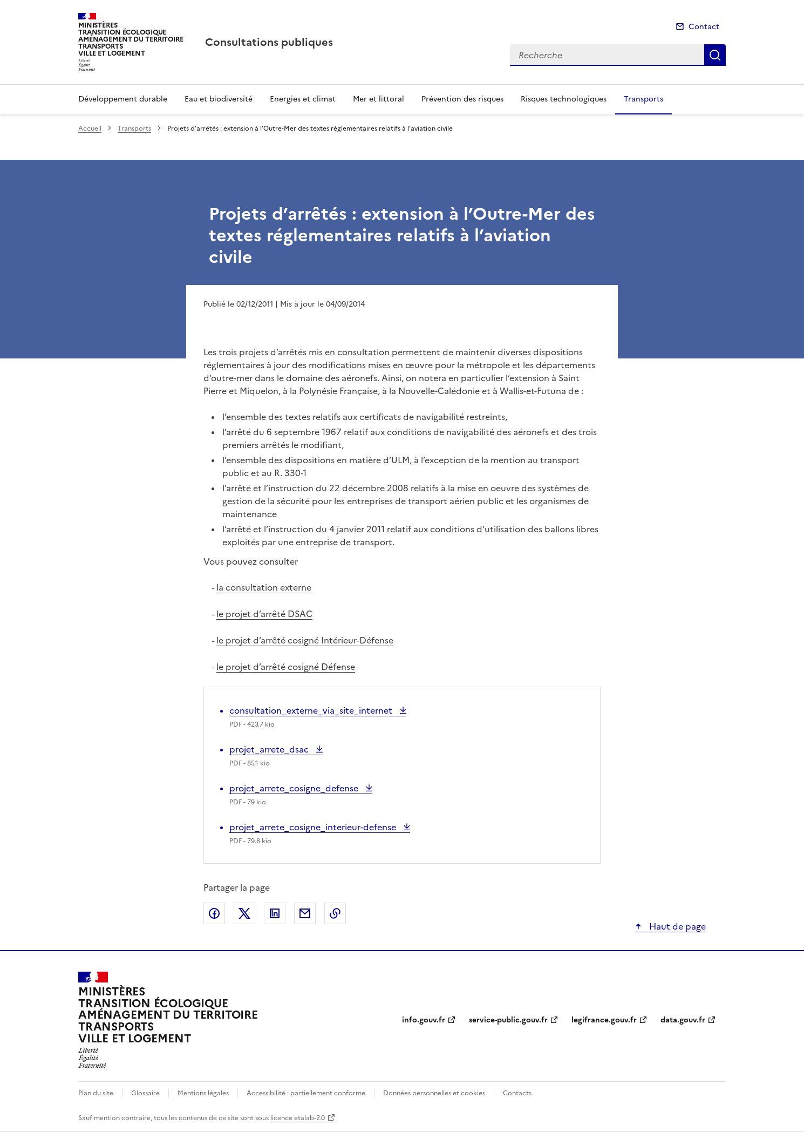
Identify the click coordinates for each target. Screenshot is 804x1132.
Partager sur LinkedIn (274, 913)
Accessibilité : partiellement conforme (306, 1093)
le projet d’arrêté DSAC (264, 613)
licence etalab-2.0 (297, 1118)
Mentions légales (203, 1093)
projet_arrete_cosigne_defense (294, 788)
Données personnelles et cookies (434, 1093)
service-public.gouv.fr (508, 1020)
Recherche (715, 55)
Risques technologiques (564, 99)
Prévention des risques (462, 99)
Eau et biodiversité (219, 99)
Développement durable (122, 99)
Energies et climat (303, 99)
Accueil (89, 128)
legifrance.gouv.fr (604, 1020)
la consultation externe (263, 587)
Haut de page (676, 926)
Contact (704, 26)
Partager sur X (244, 913)
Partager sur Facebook (214, 913)
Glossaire (145, 1093)
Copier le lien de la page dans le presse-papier (335, 913)
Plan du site (95, 1093)
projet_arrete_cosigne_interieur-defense (313, 827)
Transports (643, 99)
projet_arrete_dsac (270, 749)
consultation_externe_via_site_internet (311, 710)
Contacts (517, 1093)
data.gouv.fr (682, 1020)
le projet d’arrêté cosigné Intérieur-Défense (304, 640)
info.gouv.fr (423, 1020)
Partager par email (305, 913)
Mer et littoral (378, 99)
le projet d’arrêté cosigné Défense (285, 666)
